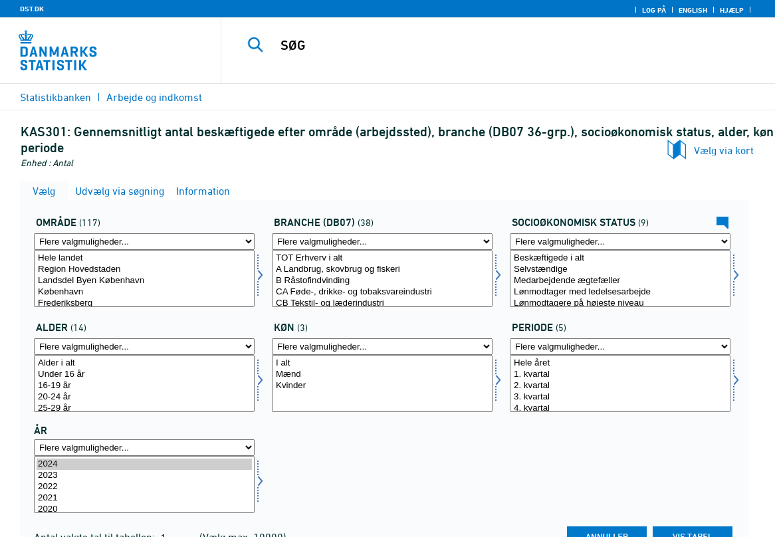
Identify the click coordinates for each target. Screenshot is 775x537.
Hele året (620, 363)
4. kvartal (620, 408)
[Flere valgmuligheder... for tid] (144, 447)
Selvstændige (620, 269)
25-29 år (144, 408)
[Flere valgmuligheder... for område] (144, 241)
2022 (144, 486)
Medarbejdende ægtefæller (620, 280)
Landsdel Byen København (144, 280)
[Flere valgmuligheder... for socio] (620, 241)
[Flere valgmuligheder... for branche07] (382, 241)
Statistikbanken (55, 97)
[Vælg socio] (620, 278)
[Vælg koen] (382, 383)
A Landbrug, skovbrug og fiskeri (382, 269)
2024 (144, 464)
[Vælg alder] (144, 383)
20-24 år (144, 397)
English (693, 10)
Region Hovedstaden (144, 269)
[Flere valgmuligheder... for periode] (620, 346)
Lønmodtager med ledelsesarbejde (620, 292)
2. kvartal (620, 385)
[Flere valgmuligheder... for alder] (144, 346)
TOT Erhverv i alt (382, 258)
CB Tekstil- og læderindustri (382, 303)
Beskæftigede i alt (620, 258)
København (144, 292)
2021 (144, 498)
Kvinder (382, 385)
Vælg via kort (724, 150)
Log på (654, 10)
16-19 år (144, 385)
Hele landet (144, 258)
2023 (144, 475)
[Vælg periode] (620, 383)
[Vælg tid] (144, 484)
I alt (382, 363)
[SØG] (494, 45)
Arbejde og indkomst (154, 97)
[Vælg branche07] (382, 278)
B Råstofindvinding (382, 280)
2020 (144, 509)
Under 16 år (144, 374)
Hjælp (732, 10)
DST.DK (32, 8)
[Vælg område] (144, 278)
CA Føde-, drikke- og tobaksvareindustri (382, 292)
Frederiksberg (144, 303)
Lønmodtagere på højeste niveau (620, 303)
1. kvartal (620, 374)
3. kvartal (620, 397)
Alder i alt (144, 363)
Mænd (382, 374)
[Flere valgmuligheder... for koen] (382, 346)
